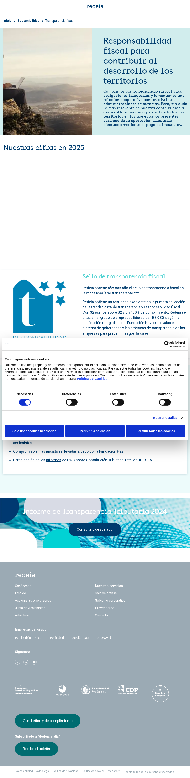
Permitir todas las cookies (155, 431)
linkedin (25, 662)
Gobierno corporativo (110, 600)
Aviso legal (42, 771)
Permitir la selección (95, 431)
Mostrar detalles (165, 417)
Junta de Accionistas (30, 608)
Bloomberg (160, 693)
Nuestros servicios (109, 586)
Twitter (17, 662)
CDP (127, 689)
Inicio (7, 21)
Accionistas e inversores (33, 600)
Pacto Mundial (95, 689)
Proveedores (104, 608)
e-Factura (22, 615)
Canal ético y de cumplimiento (48, 721)
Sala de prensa (106, 593)
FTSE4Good (62, 690)
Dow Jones (29, 689)
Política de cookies (93, 771)
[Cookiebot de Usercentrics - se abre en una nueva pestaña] (167, 344)
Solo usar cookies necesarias (34, 431)
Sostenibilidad (28, 21)
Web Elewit (104, 638)
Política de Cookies (92, 378)
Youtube (34, 662)
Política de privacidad (66, 771)
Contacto (101, 615)
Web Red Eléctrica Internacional (80, 638)
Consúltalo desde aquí (95, 529)
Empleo (20, 593)
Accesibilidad (24, 771)
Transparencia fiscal (59, 21)
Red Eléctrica (28, 638)
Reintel (57, 638)
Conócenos (23, 586)
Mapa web (114, 771)
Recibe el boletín (36, 749)
